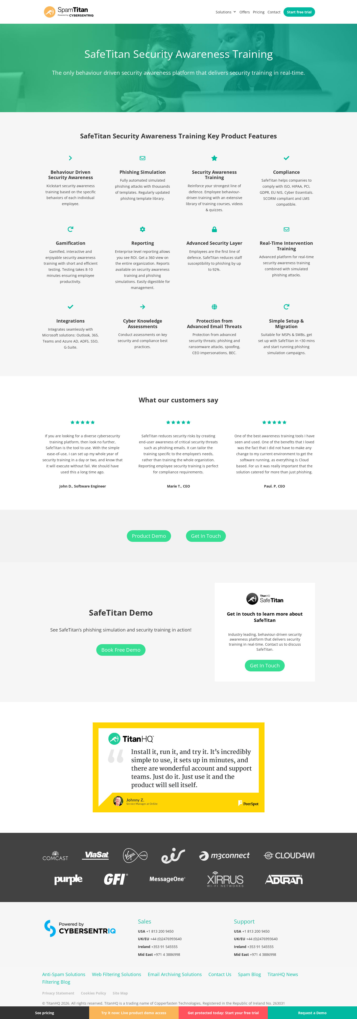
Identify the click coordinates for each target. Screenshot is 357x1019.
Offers (245, 12)
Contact (274, 12)
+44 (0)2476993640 (166, 938)
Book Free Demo (120, 649)
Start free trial (299, 12)
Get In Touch (206, 535)
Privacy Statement (58, 993)
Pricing (259, 12)
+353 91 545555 (164, 946)
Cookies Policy (93, 993)
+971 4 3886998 (167, 954)
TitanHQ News (283, 974)
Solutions (223, 12)
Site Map (120, 993)
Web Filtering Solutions (116, 974)
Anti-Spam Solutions (63, 974)
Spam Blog (249, 974)
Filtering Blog (56, 982)
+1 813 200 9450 (160, 931)
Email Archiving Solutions (175, 974)
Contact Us (219, 974)
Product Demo (149, 535)
